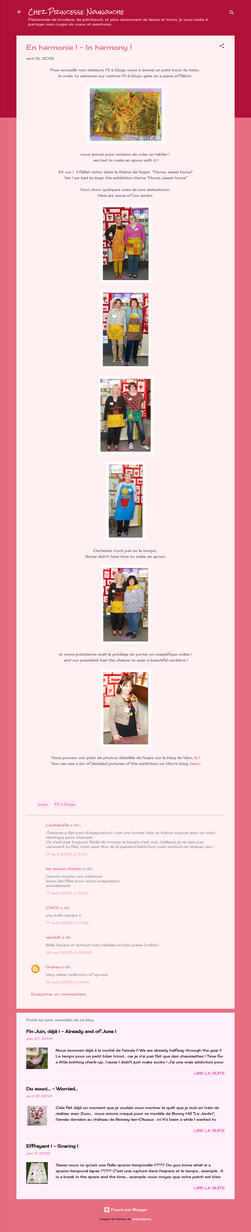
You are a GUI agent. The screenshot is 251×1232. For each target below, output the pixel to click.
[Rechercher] (232, 13)
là (195, 757)
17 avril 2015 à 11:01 (66, 854)
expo (43, 804)
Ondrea (53, 967)
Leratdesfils (57, 825)
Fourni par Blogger (125, 1209)
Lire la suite (209, 1073)
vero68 (53, 937)
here (193, 763)
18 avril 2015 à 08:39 (69, 952)
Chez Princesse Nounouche (76, 12)
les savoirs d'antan (64, 868)
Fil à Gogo (65, 804)
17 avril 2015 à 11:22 (67, 893)
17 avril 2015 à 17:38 (67, 923)
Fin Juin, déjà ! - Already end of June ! (71, 1031)
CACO (52, 907)
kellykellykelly (141, 1219)
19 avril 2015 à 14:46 (67, 982)
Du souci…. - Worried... (52, 1088)
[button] (222, 46)
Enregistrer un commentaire (58, 994)
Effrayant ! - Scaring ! (52, 1146)
